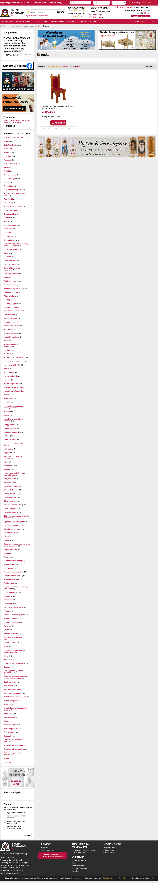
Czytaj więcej (146, 2)
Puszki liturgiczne (10, 592)
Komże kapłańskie (11, 376)
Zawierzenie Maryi (11, 717)
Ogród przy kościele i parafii (14, 522)
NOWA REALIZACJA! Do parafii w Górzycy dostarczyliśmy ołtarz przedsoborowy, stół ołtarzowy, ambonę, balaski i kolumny (17, 44)
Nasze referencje (78, 866)
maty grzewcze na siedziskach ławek (14, 827)
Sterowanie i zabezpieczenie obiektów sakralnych (14, 651)
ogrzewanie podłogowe (16, 813)
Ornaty (6, 540)
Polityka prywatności (48, 850)
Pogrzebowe (8, 568)
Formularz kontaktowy (80, 868)
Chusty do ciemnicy (11, 249)
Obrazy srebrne (10, 501)
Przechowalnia (108, 853)
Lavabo (6, 436)
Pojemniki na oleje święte (13, 572)
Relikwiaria (8, 600)
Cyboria (7, 253)
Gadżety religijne (10, 303)
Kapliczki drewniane (11, 326)
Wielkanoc (8, 152)
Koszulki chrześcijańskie (13, 387)
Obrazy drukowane (11, 490)
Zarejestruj (124, 7)
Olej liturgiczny (9, 533)
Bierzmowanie (9, 214)
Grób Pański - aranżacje (13, 311)
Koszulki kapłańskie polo (13, 391)
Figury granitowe (10, 285)
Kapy (6, 341)
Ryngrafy (7, 626)
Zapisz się (10, 126)
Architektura (8, 186)
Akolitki (7, 171)
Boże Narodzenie (10, 145)
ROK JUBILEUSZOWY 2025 (14, 138)
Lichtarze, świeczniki (12, 432)
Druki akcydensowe (11, 274)
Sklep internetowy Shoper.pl (142, 878)
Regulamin (44, 847)
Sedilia (6, 630)
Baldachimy (8, 203)
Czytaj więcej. (108, 878)
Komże (6, 369)
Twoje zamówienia (109, 847)
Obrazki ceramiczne (11, 486)
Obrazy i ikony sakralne (13, 505)
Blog (73, 863)
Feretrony (7, 277)
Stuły (6, 656)
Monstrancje (8, 466)
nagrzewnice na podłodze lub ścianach (18, 817)
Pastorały (7, 553)
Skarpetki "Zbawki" (11, 633)
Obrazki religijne (10, 497)
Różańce (7, 611)
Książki (6, 415)
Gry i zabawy (9, 315)
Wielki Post (8, 149)
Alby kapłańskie (10, 175)
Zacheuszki (8, 714)
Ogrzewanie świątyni (11, 525)
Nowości (7, 758)
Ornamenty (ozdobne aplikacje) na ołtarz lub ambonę (17, 545)
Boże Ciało (8, 156)
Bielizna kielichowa (11, 210)
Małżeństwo (8, 449)
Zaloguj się (141, 7)
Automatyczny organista (13, 190)
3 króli (6, 167)
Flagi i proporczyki (11, 281)
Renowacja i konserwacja (13, 607)
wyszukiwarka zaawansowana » (38, 16)
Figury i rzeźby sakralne (13, 289)
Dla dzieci (7, 257)
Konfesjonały (9, 372)
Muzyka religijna (10, 479)
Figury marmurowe (11, 292)
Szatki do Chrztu (10, 682)
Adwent (7, 141)
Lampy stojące (9, 425)
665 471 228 (94, 17)
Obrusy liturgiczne (11, 508)
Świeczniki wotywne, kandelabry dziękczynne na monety (16, 677)
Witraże (7, 704)
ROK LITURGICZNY (11, 164)
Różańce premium (11, 618)
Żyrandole (7, 736)
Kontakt (75, 871)
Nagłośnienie (9, 482)
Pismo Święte (9, 564)
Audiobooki (8, 199)
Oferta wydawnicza (11, 512)
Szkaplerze (8, 660)
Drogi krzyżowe (10, 261)
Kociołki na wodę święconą (14, 357)
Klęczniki (7, 354)
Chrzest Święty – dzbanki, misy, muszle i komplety (16, 245)
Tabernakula (8, 686)
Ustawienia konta (109, 850)
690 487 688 (94, 14)
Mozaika (7, 469)
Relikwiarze (8, 604)
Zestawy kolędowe (11, 725)
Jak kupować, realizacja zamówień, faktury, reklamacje (84, 851)
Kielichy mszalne (10, 333)
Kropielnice (8, 399)
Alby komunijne (10, 179)
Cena (78, 66)
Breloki (6, 221)
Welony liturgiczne (11, 701)
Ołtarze (6, 536)
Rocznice (7, 160)
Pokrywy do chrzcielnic (12, 576)
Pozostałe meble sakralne (13, 745)
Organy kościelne (10, 550)
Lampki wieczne (10, 428)
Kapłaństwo (8, 329)
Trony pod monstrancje (12, 693)
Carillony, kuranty (10, 225)
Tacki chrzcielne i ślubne (13, 689)
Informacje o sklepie (79, 860)
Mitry (6, 462)
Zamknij (122, 878)
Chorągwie (8, 229)
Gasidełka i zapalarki (11, 307)
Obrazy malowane (10, 494)
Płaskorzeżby (9, 583)
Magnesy (7, 453)
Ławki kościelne (10, 439)
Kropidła (7, 395)
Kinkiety (7, 350)
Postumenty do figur (11, 579)
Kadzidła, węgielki (11, 318)
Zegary (6, 721)
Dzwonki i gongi (10, 264)
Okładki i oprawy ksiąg (12, 529)
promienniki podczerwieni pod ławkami (16, 822)
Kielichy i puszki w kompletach (11, 345)
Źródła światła (9, 732)
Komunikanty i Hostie (12, 365)
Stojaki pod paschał (11, 643)
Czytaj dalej (12, 55)
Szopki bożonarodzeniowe (14, 663)
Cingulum (7, 233)
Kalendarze (8, 322)
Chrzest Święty (9, 240)
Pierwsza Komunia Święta (13, 561)
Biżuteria (7, 218)
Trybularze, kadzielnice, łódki (15, 697)
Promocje (7, 762)
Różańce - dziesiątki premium (15, 615)
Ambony (7, 182)
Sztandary (7, 667)
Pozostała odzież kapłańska (14, 749)
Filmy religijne (9, 296)
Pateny (6, 557)
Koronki (7, 380)
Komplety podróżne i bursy (14, 361)
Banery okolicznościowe (13, 206)
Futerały (7, 300)
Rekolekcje (8, 596)
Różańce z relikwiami (12, 622)
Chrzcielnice (8, 236)
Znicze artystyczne (11, 729)
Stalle (6, 646)
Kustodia (7, 411)
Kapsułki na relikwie (11, 337)
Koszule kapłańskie (11, 384)
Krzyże (6, 402)
